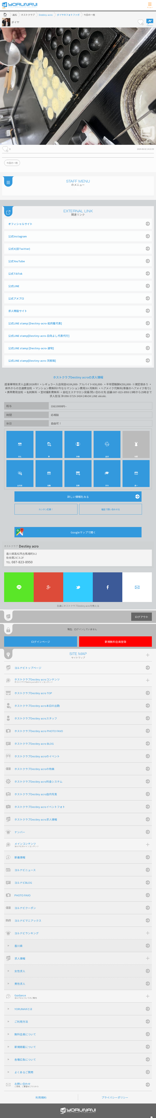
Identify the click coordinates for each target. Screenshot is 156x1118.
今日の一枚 (12, 162)
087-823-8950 (22, 562)
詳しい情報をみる (78, 497)
